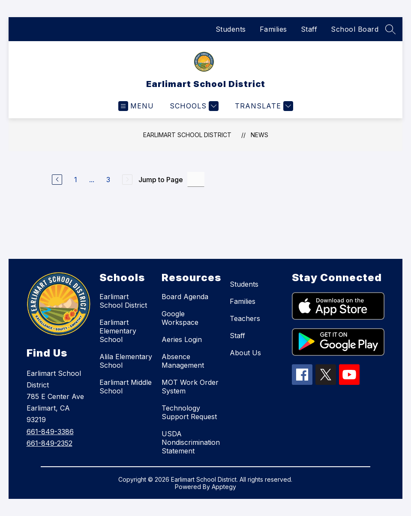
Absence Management (183, 360)
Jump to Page (160, 179)
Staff (309, 29)
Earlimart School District (187, 134)
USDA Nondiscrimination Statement (191, 442)
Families (273, 29)
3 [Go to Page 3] (108, 179)
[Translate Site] (263, 106)
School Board (354, 29)
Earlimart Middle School (125, 386)
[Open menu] (136, 106)
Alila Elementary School (125, 360)
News (259, 134)
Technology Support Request (189, 412)
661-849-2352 (49, 443)
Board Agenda (185, 296)
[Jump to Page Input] (195, 179)
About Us (245, 352)
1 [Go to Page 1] (75, 179)
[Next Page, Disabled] (127, 179)
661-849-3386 (50, 431)
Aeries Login (182, 339)
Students (231, 29)
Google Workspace (180, 318)
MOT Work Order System (190, 386)
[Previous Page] (57, 179)
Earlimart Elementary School (117, 331)
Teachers (245, 318)
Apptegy (224, 486)
